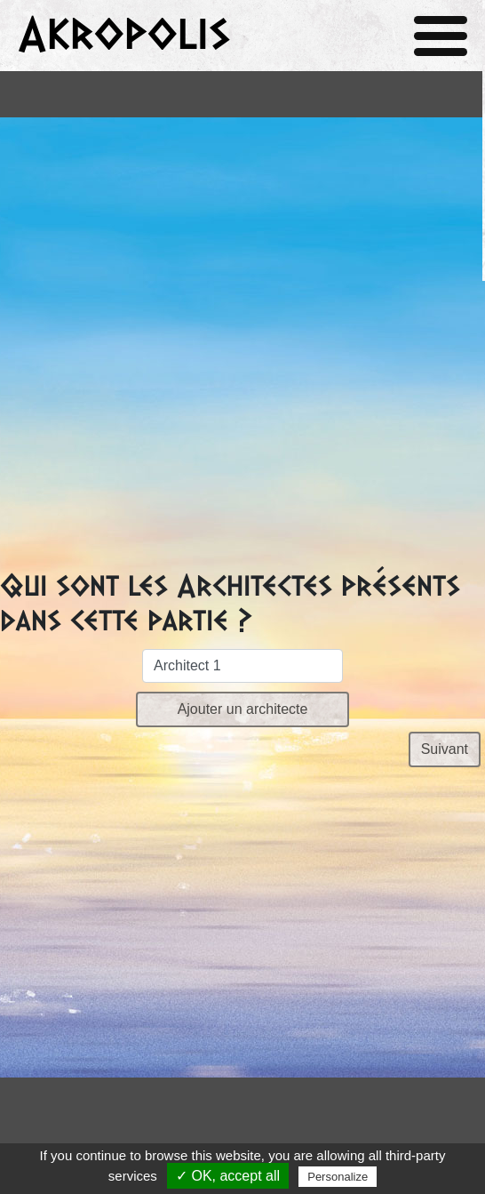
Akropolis (124, 34)
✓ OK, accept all (228, 1175)
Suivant (444, 749)
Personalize (337, 1176)
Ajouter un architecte (243, 709)
